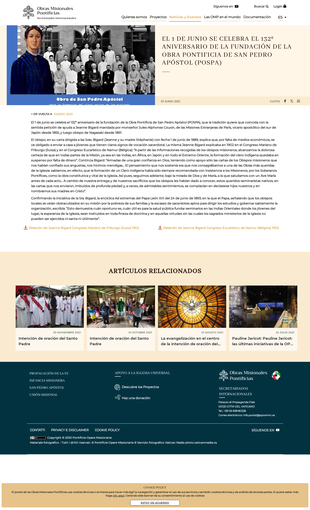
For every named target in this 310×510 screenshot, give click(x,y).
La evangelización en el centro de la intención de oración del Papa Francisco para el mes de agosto (190, 342)
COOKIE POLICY (107, 430)
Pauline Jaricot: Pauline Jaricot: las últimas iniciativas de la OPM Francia (263, 342)
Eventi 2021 (63, 114)
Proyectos (158, 17)
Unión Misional (43, 395)
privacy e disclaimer (70, 430)
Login (279, 6)
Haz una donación (136, 398)
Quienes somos (134, 17)
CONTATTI (37, 430)
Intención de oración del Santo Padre (48, 341)
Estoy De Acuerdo (155, 502)
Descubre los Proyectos (140, 387)
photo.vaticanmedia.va (201, 442)
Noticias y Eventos (185, 17)
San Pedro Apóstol (46, 388)
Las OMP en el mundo (222, 17)
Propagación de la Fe (48, 373)
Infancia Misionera (47, 380)
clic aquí (118, 495)
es (280, 17)
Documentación (257, 17)
